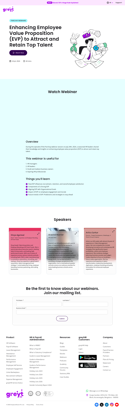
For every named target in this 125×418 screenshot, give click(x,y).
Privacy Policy (30, 404)
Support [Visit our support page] (119, 3)
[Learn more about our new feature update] (62, 3)
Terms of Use (39, 404)
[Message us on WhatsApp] (102, 391)
